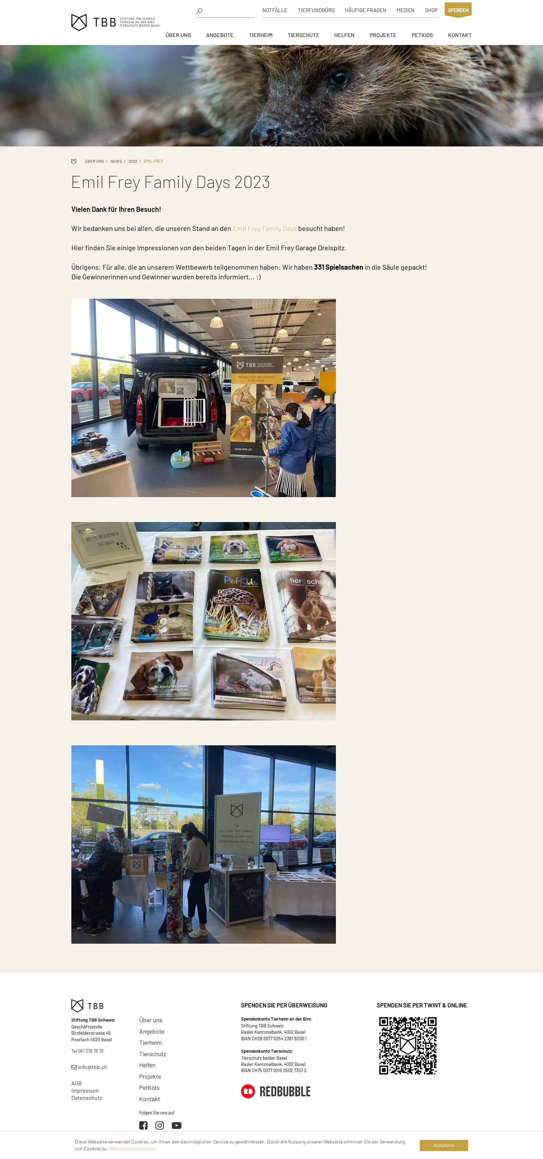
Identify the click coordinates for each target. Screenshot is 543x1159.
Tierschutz (303, 35)
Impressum (85, 1090)
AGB (76, 1083)
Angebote (220, 35)
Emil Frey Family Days (265, 228)
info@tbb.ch (89, 1066)
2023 (132, 161)
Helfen (344, 35)
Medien (406, 10)
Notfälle (274, 10)
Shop (431, 10)
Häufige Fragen (365, 10)
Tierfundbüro (316, 10)
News (116, 161)
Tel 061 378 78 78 (87, 1051)
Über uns (178, 35)
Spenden (458, 10)
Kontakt (460, 35)
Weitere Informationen (133, 1148)
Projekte (383, 35)
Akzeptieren (444, 1145)
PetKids (422, 35)
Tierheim (261, 35)
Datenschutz (86, 1097)
